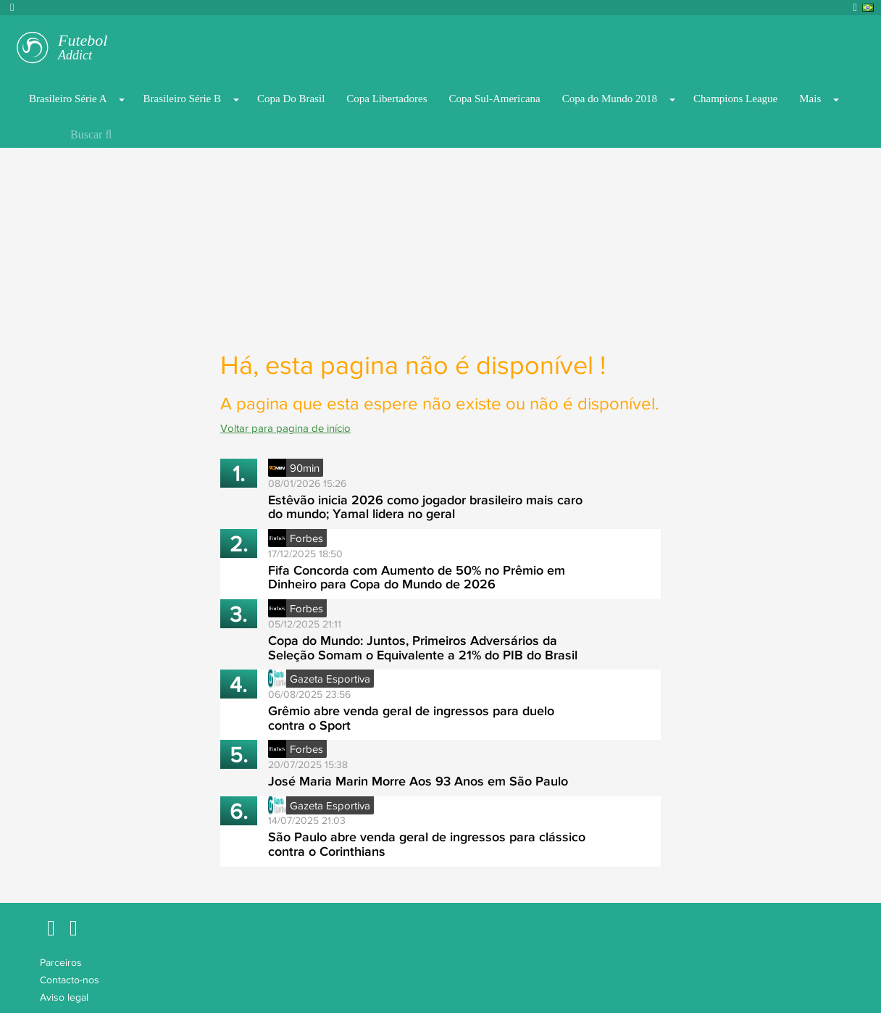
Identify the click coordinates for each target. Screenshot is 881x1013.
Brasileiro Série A (68, 98)
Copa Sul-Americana (494, 98)
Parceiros (61, 962)
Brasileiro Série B (181, 98)
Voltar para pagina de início (285, 428)
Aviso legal (64, 997)
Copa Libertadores (386, 98)
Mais (810, 98)
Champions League (735, 98)
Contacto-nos (69, 979)
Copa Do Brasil (291, 98)
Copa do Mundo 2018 (609, 98)
